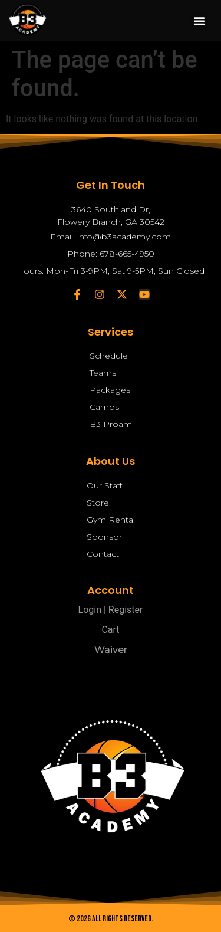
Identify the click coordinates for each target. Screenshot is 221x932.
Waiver (110, 649)
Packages (110, 390)
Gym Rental (111, 519)
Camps (104, 407)
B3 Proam (111, 424)
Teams (103, 372)
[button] (199, 20)
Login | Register (110, 609)
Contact (103, 554)
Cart (110, 629)
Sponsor (104, 536)
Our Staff (104, 485)
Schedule (109, 355)
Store (98, 502)
